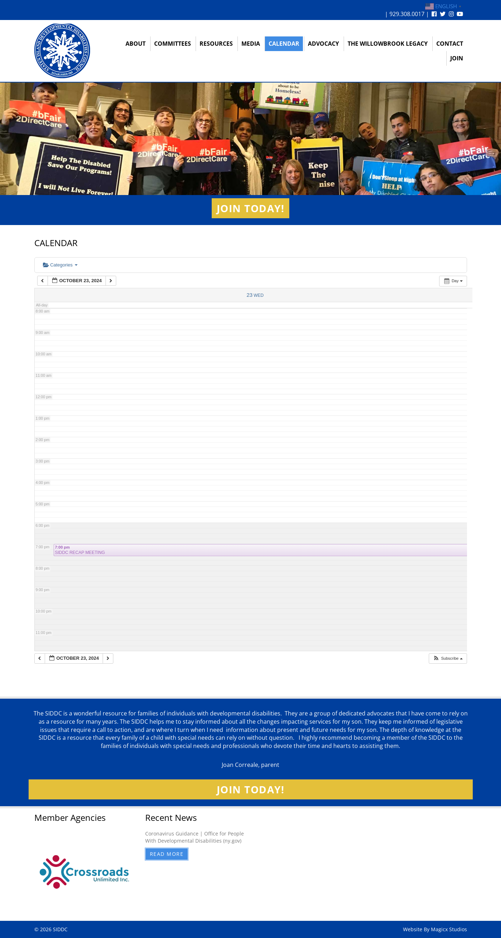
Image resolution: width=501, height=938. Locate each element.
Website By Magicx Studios (435, 929)
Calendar (284, 44)
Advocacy (323, 44)
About (136, 44)
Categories (60, 265)
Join (456, 58)
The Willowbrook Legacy (388, 44)
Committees (172, 44)
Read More (167, 853)
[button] (447, 658)
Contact (449, 44)
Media (250, 44)
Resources (216, 44)
